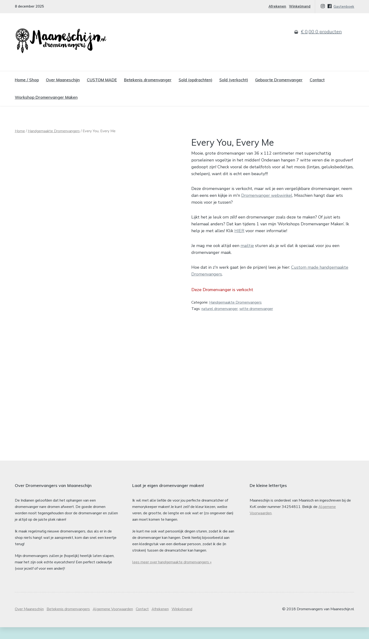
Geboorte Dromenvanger (279, 79)
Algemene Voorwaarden (113, 620)
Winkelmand (299, 6)
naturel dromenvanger (219, 308)
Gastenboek (343, 6)
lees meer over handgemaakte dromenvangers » (172, 574)
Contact (317, 79)
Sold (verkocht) (233, 79)
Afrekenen (277, 6)
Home (20, 131)
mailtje (247, 245)
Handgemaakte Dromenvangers (54, 131)
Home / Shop (27, 79)
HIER (239, 231)
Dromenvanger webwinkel (266, 195)
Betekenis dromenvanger (148, 79)
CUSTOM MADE (102, 79)
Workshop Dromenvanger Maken (46, 97)
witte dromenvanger (256, 308)
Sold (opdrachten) (195, 79)
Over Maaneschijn (63, 79)
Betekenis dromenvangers (68, 620)
